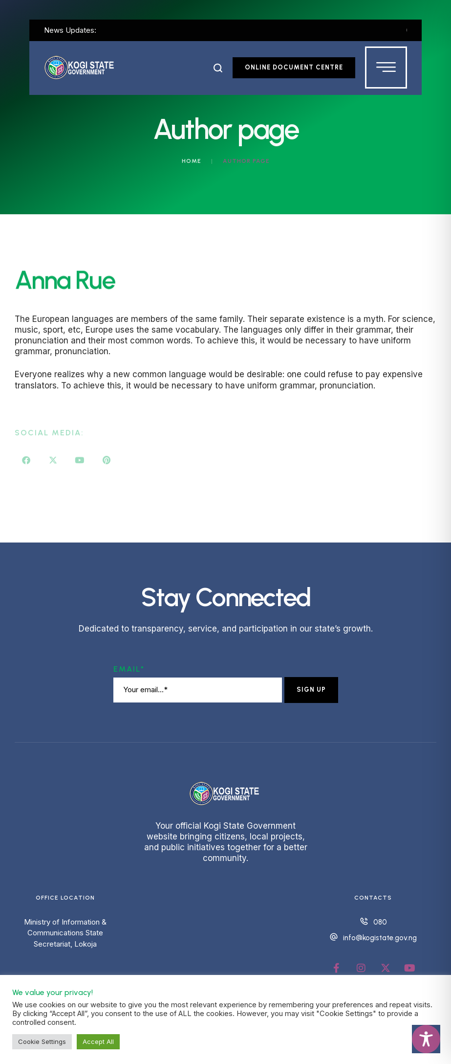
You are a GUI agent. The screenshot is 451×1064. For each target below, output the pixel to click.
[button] (218, 68)
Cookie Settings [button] (42, 1041)
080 (380, 922)
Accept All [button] (98, 1041)
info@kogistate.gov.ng (380, 937)
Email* (129, 669)
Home (191, 161)
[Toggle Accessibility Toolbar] (426, 1039)
